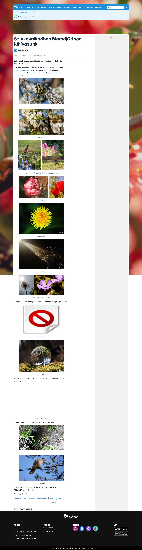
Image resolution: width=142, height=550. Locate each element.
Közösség (74, 7)
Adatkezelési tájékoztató (22, 535)
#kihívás (31, 498)
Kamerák (66, 7)
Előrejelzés (29, 7)
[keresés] (115, 7)
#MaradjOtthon (20, 70)
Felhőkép (52, 7)
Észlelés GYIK (48, 528)
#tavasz (60, 498)
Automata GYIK (48, 531)
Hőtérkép (44, 7)
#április (52, 498)
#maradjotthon (20, 498)
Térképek (90, 7)
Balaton (82, 7)
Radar (59, 7)
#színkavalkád (42, 498)
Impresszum (18, 528)
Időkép (37, 7)
